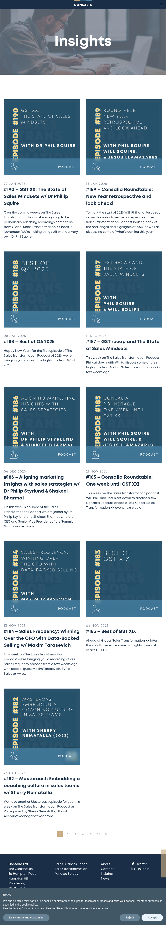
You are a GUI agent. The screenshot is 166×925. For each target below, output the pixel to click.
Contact (107, 869)
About (105, 864)
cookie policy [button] (29, 904)
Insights (107, 873)
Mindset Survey (66, 873)
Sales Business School (71, 864)
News (105, 878)
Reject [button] (130, 917)
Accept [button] (152, 917)
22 (98, 834)
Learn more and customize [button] (26, 917)
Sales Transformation (71, 869)
